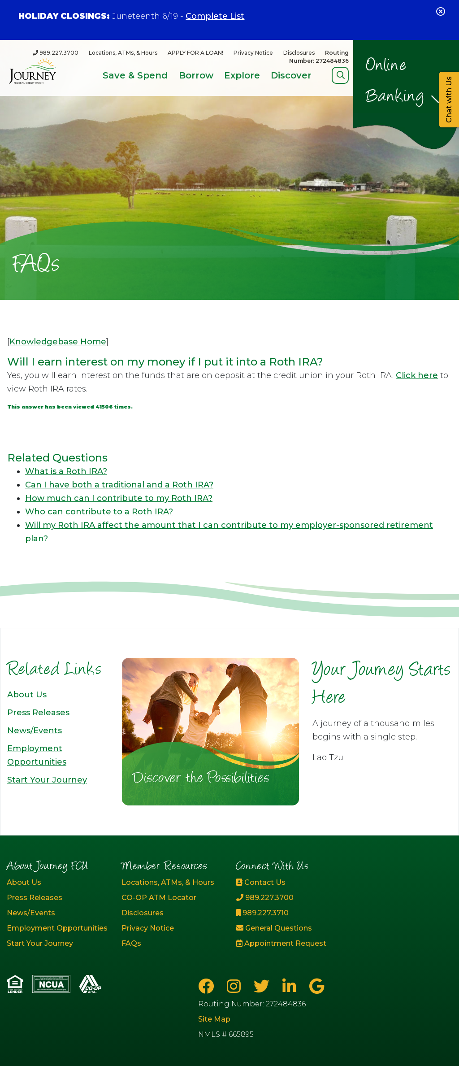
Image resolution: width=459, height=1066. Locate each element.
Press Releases (38, 713)
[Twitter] (263, 986)
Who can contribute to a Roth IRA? (99, 512)
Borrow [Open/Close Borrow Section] (196, 75)
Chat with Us (449, 99)
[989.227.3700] (55, 52)
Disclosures (299, 52)
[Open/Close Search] (340, 75)
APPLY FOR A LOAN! (195, 52)
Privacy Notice (253, 52)
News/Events (34, 730)
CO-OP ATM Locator (158, 897)
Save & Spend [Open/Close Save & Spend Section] (135, 75)
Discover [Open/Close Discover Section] (291, 75)
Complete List (215, 16)
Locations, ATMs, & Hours (123, 52)
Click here (417, 375)
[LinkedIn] (291, 986)
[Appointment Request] (287, 943)
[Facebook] (208, 986)
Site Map (214, 1019)
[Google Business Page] (316, 986)
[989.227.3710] (287, 913)
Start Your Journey (47, 780)
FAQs (131, 943)
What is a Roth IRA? (66, 471)
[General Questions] (287, 928)
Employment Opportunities (57, 928)
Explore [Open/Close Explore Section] (242, 75)
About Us (27, 695)
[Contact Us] (287, 882)
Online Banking (395, 82)
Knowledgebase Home (57, 342)
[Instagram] (236, 986)
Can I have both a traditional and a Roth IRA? (119, 485)
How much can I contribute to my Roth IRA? (118, 498)
